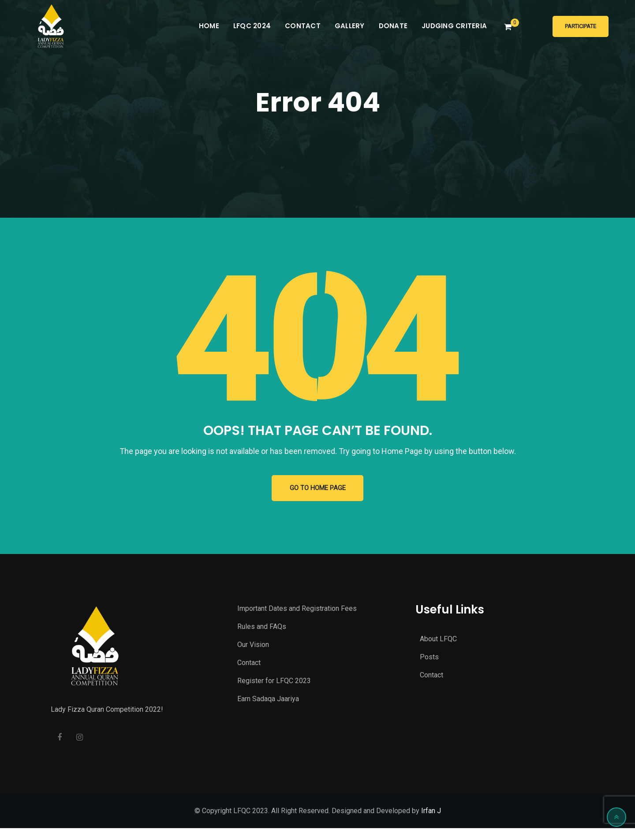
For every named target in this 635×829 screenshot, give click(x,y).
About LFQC (438, 639)
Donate (393, 25)
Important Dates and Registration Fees (297, 609)
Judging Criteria (454, 25)
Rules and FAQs (261, 627)
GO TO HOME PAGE (318, 488)
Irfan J (431, 811)
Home (209, 25)
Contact (303, 25)
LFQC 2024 (252, 25)
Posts (429, 657)
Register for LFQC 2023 (274, 681)
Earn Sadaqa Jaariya (268, 699)
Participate (580, 26)
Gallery (350, 25)
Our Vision (253, 645)
